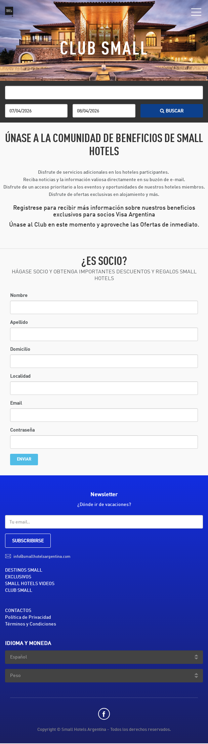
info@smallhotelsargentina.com (42, 557)
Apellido (19, 322)
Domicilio (20, 349)
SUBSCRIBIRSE (28, 541)
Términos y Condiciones (30, 624)
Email (16, 403)
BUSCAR (171, 111)
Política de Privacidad (28, 617)
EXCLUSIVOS (18, 577)
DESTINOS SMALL (23, 570)
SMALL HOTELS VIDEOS (29, 583)
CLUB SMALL (18, 590)
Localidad (20, 376)
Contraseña (22, 430)
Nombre (19, 295)
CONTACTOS (18, 610)
